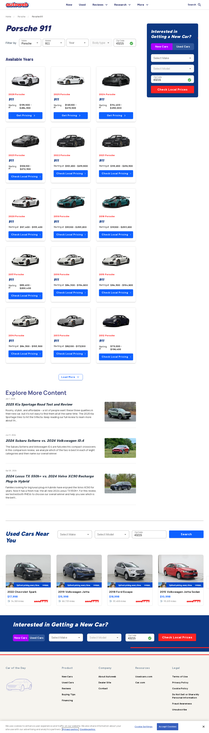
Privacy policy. (70, 729)
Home (8, 16)
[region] (104, 727)
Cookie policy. (88, 729)
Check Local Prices (172, 89)
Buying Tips (69, 694)
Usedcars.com (143, 676)
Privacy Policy (180, 682)
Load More (70, 377)
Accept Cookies (167, 726)
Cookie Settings (143, 726)
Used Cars (183, 46)
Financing (67, 700)
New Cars (161, 46)
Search (186, 534)
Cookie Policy (180, 688)
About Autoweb (107, 676)
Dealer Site (104, 682)
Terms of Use (180, 676)
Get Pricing (25, 115)
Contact (103, 688)
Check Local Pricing (26, 176)
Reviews (66, 688)
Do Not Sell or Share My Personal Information (185, 696)
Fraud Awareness (182, 703)
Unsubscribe (179, 709)
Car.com (140, 682)
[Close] (203, 726)
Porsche (21, 16)
